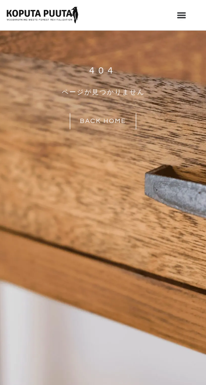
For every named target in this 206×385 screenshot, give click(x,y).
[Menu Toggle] (181, 15)
